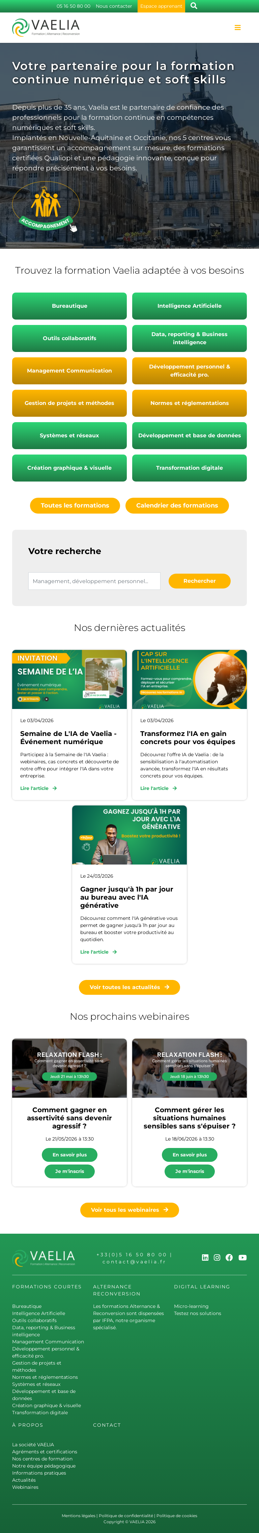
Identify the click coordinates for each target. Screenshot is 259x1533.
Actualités (24, 1480)
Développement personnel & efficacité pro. (189, 370)
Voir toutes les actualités (129, 987)
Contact (107, 1425)
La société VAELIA (33, 1445)
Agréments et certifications (44, 1452)
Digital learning (202, 1287)
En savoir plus (70, 1155)
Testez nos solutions (197, 1313)
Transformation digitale (189, 468)
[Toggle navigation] (238, 27)
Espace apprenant (161, 6)
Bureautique (69, 306)
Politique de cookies (176, 1515)
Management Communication (69, 370)
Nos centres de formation (42, 1459)
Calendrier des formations (177, 505)
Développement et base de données (189, 435)
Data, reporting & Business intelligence (189, 338)
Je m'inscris (69, 1171)
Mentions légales (78, 1515)
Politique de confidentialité (126, 1515)
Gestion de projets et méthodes (69, 403)
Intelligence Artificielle (189, 306)
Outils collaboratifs (69, 338)
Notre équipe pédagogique (44, 1466)
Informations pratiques (39, 1473)
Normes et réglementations (189, 403)
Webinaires (25, 1487)
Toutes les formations (75, 505)
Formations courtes (47, 1287)
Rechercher (199, 581)
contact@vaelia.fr (135, 1262)
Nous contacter (114, 6)
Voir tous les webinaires (129, 1210)
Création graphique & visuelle (69, 468)
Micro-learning (191, 1306)
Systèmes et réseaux (69, 435)
